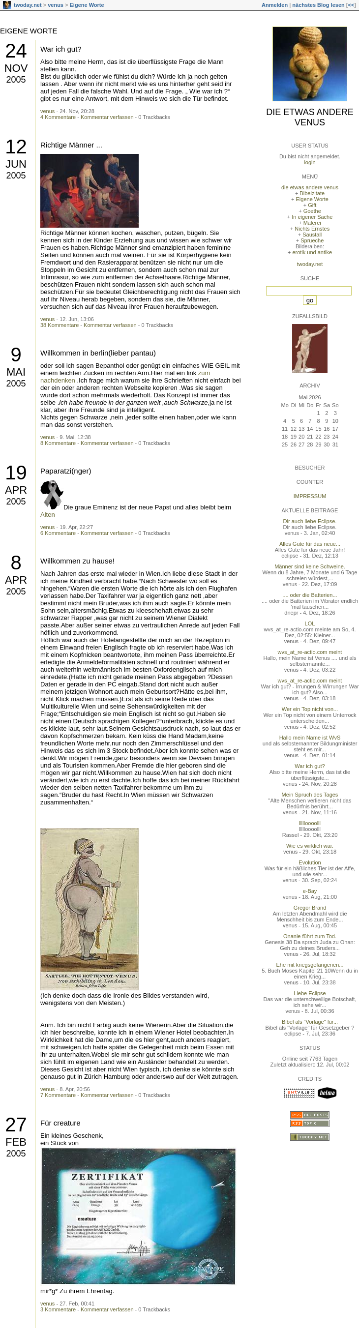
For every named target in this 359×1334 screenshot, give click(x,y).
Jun (16, 164)
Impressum (310, 496)
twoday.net (28, 5)
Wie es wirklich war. (309, 846)
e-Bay (310, 891)
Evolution (310, 862)
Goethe (312, 211)
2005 (16, 80)
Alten (47, 514)
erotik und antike (312, 252)
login (309, 162)
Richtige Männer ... (71, 145)
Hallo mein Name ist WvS (310, 738)
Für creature (60, 1123)
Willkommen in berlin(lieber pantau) (98, 353)
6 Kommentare (58, 533)
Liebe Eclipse (310, 993)
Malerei (312, 223)
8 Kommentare (58, 443)
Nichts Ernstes (312, 229)
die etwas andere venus (309, 117)
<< (351, 5)
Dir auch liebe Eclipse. (310, 521)
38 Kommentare (59, 325)
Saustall (312, 234)
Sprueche (312, 240)
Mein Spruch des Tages (310, 795)
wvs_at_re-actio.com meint (310, 652)
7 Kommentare (58, 1095)
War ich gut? (61, 49)
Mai (16, 372)
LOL (310, 623)
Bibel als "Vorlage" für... (310, 1022)
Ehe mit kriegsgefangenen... (310, 965)
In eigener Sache (312, 217)
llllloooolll (310, 823)
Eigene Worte (87, 5)
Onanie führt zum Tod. (309, 936)
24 (16, 50)
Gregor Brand (310, 908)
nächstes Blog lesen (318, 5)
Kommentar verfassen (107, 117)
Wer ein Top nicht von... (310, 709)
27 (16, 1124)
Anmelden (275, 5)
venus (55, 5)
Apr (16, 490)
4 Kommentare (58, 117)
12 (16, 146)
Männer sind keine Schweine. (309, 566)
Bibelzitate (312, 193)
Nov (16, 68)
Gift (312, 205)
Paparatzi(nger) (65, 471)
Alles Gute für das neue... (309, 544)
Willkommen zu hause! (77, 561)
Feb (16, 1142)
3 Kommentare (58, 1309)
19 (16, 472)
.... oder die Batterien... (309, 595)
